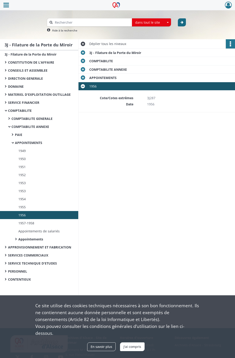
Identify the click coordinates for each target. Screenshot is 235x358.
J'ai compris (132, 346)
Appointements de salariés (39, 231)
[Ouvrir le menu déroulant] (6, 5)
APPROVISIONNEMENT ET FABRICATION (39, 247)
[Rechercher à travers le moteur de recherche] (92, 22)
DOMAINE (16, 86)
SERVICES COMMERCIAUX (28, 255)
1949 (22, 151)
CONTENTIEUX (19, 279)
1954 (22, 199)
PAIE (18, 134)
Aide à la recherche (64, 30)
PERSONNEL (17, 271)
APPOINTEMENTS (28, 143)
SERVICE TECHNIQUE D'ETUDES (32, 263)
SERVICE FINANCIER (23, 102)
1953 (22, 183)
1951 (22, 167)
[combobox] (151, 22)
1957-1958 (26, 223)
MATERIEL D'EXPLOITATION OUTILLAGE (39, 94)
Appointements (30, 239)
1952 (22, 175)
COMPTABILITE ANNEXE (30, 126)
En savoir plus (101, 346)
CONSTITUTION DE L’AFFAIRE (31, 62)
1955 (22, 207)
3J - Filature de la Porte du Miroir (30, 54)
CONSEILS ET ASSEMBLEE (28, 70)
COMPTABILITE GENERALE (32, 118)
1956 (22, 215)
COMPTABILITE (20, 110)
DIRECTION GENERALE (25, 78)
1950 (22, 159)
